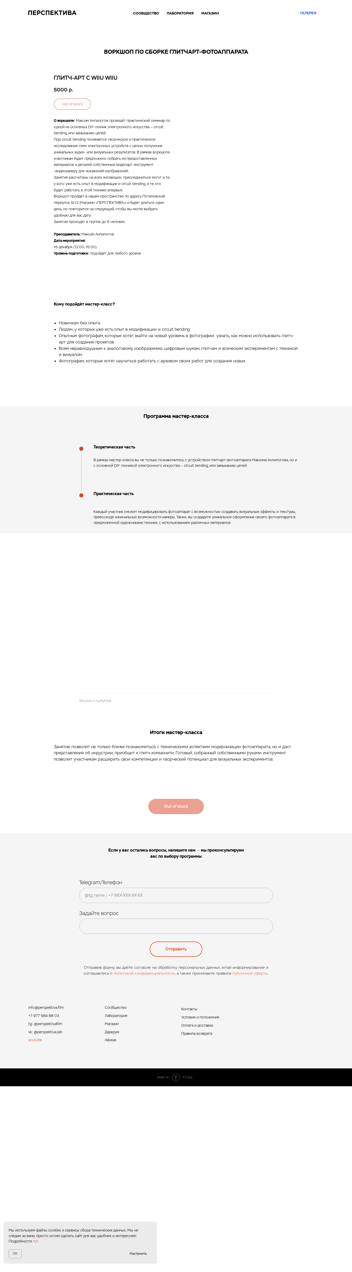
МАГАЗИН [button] (210, 13)
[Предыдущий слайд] (15, 373)
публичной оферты (250, 1159)
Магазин (112, 1209)
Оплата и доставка (197, 1211)
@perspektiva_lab (48, 1217)
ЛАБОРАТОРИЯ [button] (180, 13)
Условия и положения (200, 1203)
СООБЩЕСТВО (146, 13)
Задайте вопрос (99, 1099)
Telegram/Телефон (100, 1068)
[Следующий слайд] (337, 373)
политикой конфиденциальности (144, 1159)
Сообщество (116, 1193)
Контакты (189, 1195)
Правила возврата (196, 1219)
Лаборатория (116, 1201)
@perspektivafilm (48, 1209)
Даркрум (112, 1217)
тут (35, 1241)
